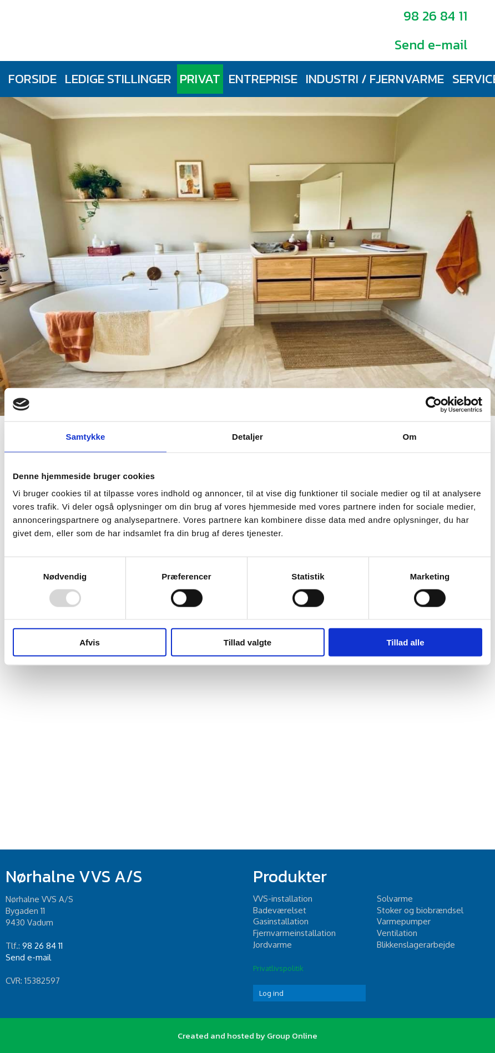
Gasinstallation (281, 921)
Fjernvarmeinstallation (294, 933)
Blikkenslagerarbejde (416, 944)
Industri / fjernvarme (375, 78)
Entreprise (263, 78)
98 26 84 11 (435, 16)
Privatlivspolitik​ (278, 968)
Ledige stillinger (118, 78)
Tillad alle (405, 642)
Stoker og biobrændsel (420, 910)
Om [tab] (409, 436)
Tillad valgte (247, 642)
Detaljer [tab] (247, 436)
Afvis (89, 642)
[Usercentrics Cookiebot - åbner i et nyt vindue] (433, 404)
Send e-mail (431, 44)
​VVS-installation (282, 898)
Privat (200, 78)
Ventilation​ (397, 933)
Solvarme (395, 898)
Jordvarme (272, 944)
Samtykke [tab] (85, 436)
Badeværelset (279, 910)
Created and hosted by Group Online (247, 1035)
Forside (32, 78)
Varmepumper (404, 921)
